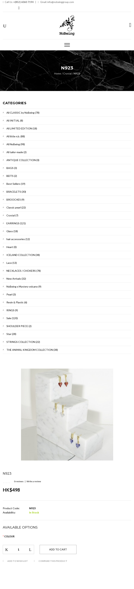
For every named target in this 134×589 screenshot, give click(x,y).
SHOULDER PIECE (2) (19, 326)
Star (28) (11, 333)
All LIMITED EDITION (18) (21, 128)
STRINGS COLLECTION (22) (23, 341)
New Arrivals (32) (16, 278)
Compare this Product (53, 561)
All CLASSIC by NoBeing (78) (22, 112)
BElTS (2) (11, 175)
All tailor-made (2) (16, 152)
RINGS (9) (12, 310)
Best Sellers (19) (15, 183)
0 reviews (19, 481)
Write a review (34, 481)
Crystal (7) (12, 215)
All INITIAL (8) (14, 120)
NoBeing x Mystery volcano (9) (23, 286)
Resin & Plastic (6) (16, 302)
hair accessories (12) (18, 239)
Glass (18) (12, 231)
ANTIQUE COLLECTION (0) (22, 160)
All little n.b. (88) (15, 136)
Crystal (67, 73)
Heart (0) (11, 247)
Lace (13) (11, 262)
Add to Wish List (17, 561)
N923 (77, 73)
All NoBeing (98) (15, 144)
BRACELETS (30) (16, 191)
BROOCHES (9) (15, 199)
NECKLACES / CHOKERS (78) (23, 270)
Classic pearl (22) (16, 207)
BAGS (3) (11, 167)
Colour (9, 536)
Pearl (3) (11, 294)
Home (57, 73)
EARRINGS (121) (16, 223)
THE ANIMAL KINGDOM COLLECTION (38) (32, 349)
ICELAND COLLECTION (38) (23, 254)
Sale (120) (12, 318)
